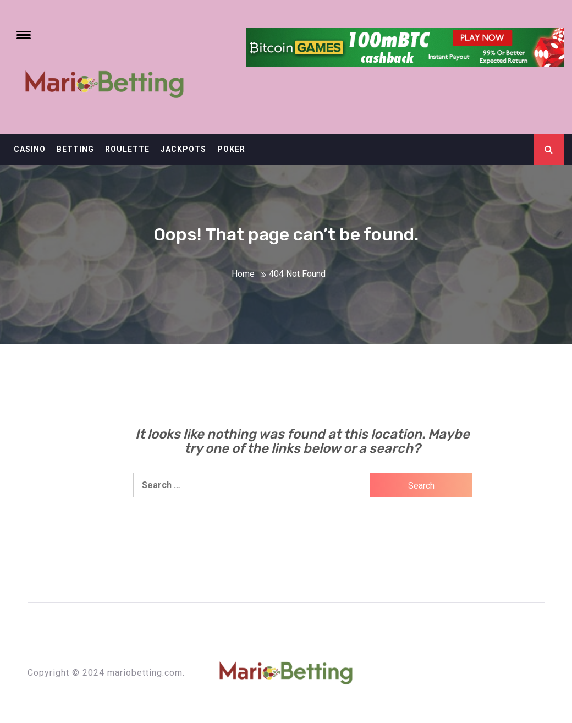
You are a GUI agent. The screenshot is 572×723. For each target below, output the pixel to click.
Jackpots (183, 149)
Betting (75, 149)
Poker (231, 149)
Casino (30, 149)
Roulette (127, 149)
